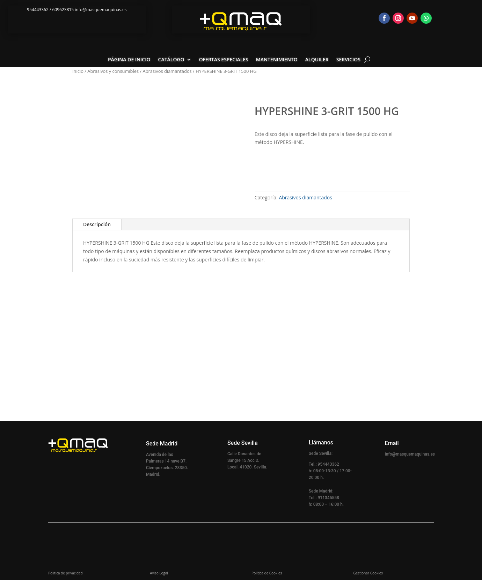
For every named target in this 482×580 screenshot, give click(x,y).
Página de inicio (129, 60)
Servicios (348, 60)
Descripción (97, 224)
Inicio (77, 71)
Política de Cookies (266, 573)
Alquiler (317, 60)
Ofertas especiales (223, 60)
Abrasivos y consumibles (113, 71)
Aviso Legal (159, 573)
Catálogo (171, 60)
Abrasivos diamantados (167, 71)
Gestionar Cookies (368, 573)
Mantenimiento (277, 60)
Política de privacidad (65, 573)
